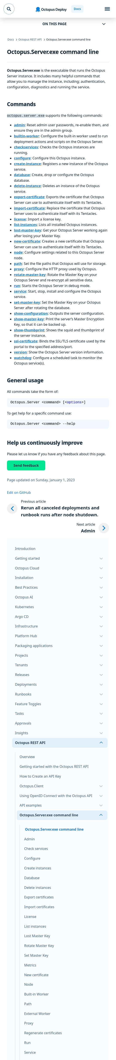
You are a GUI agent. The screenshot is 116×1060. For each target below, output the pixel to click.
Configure (32, 858)
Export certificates (39, 896)
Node (28, 984)
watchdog (22, 357)
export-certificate (29, 196)
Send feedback (26, 465)
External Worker (37, 1013)
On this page (54, 23)
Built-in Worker (36, 993)
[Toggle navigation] (107, 8)
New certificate (36, 974)
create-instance (27, 163)
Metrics (30, 964)
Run (27, 1042)
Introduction (25, 548)
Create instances (37, 867)
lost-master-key (27, 229)
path (18, 263)
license (20, 218)
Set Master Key (36, 955)
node (18, 252)
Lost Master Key (37, 935)
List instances (35, 926)
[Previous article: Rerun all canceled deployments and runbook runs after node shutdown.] (58, 508)
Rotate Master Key (39, 945)
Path (28, 1003)
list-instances (25, 224)
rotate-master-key (29, 274)
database (22, 174)
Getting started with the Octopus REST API (54, 766)
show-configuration (31, 313)
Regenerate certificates (43, 1032)
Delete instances (37, 887)
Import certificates (39, 906)
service (20, 291)
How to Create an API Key (40, 775)
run (17, 285)
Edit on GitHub (19, 492)
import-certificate (29, 207)
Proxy (28, 1022)
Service (30, 1052)
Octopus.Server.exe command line (54, 829)
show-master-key (29, 318)
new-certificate (27, 240)
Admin (29, 838)
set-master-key (27, 302)
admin (19, 124)
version (20, 351)
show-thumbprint (29, 329)
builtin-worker (26, 135)
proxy (19, 268)
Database (32, 877)
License (30, 916)
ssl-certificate (25, 340)
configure (22, 157)
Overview (27, 756)
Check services (36, 848)
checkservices (26, 146)
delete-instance (27, 185)
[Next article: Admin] (92, 527)
